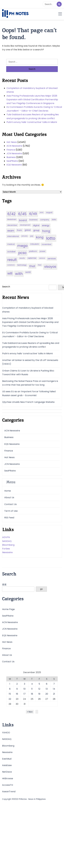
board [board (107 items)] (23, 220)
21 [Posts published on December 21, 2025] (54, 693)
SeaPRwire (12, 161)
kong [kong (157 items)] (39, 237)
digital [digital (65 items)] (36, 225)
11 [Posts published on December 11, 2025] (32, 688)
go (41, 589)
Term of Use (11, 511)
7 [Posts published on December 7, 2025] (54, 683)
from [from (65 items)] (19, 230)
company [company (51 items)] (44, 219)
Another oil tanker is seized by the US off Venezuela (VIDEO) (30, 362)
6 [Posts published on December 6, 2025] (46, 683)
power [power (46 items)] (42, 251)
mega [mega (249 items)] (22, 245)
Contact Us (10, 504)
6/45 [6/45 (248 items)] (22, 214)
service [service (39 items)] (42, 258)
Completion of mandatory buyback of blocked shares (32, 90)
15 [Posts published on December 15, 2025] (10, 693)
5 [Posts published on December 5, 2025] (39, 683)
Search (6, 286)
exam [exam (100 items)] (10, 230)
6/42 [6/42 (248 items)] (11, 214)
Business (11, 157)
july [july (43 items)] (31, 236)
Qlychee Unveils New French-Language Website (28, 402)
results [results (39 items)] (22, 258)
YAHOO (6, 732)
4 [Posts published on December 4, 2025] (32, 683)
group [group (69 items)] (36, 230)
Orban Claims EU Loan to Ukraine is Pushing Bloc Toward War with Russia (28, 372)
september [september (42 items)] (32, 258)
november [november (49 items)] (46, 244)
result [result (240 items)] (12, 259)
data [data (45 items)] (54, 219)
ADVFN (6, 537)
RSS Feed (9, 517)
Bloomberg (8, 544)
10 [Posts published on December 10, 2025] (24, 688)
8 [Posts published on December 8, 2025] (10, 688)
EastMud (6, 758)
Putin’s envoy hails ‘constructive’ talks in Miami (32, 122)
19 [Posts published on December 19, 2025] (39, 693)
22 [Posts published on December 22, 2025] (10, 699)
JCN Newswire (14, 153)
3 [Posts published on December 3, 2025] (24, 683)
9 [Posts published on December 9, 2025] (17, 688)
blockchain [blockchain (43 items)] (11, 219)
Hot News (12, 142)
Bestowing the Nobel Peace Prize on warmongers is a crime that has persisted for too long (30, 382)
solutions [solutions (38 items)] (11, 265)
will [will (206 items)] (9, 273)
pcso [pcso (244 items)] (22, 252)
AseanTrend (8, 791)
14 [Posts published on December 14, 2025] (54, 688)
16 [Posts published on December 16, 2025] (17, 693)
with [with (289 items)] (19, 273)
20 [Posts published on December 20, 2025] (46, 693)
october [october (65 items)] (11, 251)
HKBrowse (7, 778)
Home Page (8, 609)
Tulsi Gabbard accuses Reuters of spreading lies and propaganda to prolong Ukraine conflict (33, 116)
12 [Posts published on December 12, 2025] (39, 688)
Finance (11, 149)
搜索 (4, 584)
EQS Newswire (14, 164)
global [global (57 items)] (28, 230)
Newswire (7, 552)
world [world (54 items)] (28, 272)
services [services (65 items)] (52, 258)
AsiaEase (7, 765)
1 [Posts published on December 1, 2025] (9, 683)
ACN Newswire (14, 145)
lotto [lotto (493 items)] (50, 238)
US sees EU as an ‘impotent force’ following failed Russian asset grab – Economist (29, 393)
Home (7, 490)
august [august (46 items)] (49, 212)
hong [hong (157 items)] (46, 231)
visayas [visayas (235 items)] (50, 266)
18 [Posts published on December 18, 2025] (32, 693)
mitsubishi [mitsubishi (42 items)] (34, 244)
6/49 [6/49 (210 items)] (33, 214)
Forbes (6, 548)
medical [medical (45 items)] (11, 244)
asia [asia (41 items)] (41, 212)
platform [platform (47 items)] (33, 251)
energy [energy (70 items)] (45, 225)
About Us (9, 497)
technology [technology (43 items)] (22, 265)
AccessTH (7, 785)
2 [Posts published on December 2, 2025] (17, 683)
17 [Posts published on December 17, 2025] (24, 693)
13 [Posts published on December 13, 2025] (47, 688)
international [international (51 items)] (13, 236)
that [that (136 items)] (32, 266)
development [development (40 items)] (25, 225)
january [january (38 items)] (24, 236)
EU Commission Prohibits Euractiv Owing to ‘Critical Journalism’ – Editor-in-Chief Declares (34, 108)
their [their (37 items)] (39, 265)
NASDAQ (7, 541)
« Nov (30, 711)
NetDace (7, 771)
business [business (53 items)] (33, 219)
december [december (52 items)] (12, 225)
